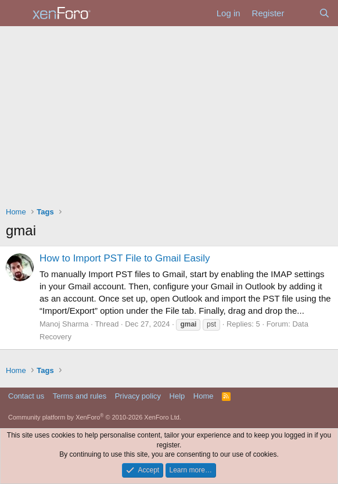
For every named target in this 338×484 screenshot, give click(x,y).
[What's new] (301, 13)
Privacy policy (138, 396)
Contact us (26, 396)
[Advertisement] (169, 113)
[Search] (324, 13)
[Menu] (16, 13)
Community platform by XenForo (94, 417)
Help (177, 396)
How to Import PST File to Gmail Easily (124, 258)
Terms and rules (79, 396)
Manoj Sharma (64, 324)
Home (203, 396)
